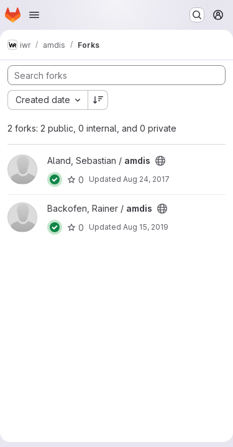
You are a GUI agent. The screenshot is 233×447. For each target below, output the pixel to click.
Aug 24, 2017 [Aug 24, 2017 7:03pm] (146, 179)
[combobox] (47, 100)
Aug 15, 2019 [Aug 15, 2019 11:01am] (145, 227)
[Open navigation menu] (34, 15)
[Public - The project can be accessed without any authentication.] (160, 161)
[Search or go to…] (197, 14)
